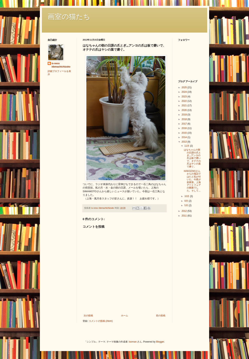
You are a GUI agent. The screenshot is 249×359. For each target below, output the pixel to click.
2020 (185, 110)
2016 (185, 128)
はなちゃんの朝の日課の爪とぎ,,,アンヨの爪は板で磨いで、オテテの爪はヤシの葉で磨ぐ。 (192, 158)
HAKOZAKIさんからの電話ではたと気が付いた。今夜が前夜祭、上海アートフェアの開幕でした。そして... (192, 181)
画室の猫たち (69, 17)
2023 (185, 96)
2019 (185, 114)
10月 (187, 196)
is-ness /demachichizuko (61, 65)
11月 (187, 145)
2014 (185, 137)
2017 (185, 123)
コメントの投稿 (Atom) (101, 321)
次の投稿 (88, 315)
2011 (185, 215)
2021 (185, 105)
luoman (133, 341)
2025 (185, 87)
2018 (185, 119)
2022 (185, 101)
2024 (185, 92)
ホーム (124, 315)
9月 (186, 201)
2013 (185, 141)
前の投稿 (160, 315)
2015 (185, 132)
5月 (186, 205)
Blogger (160, 341)
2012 (185, 211)
